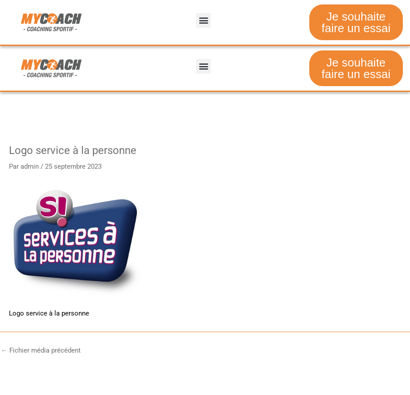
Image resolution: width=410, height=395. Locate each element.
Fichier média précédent (41, 350)
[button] (203, 20)
